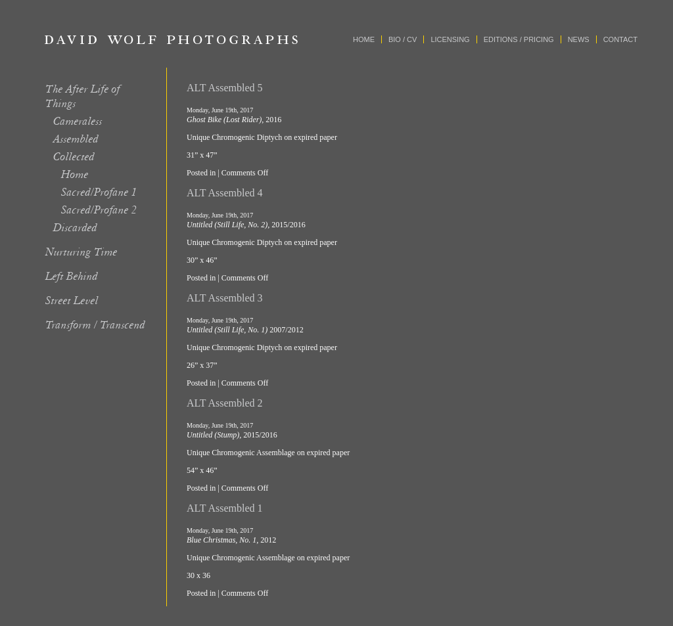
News (579, 39)
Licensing (449, 39)
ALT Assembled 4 (225, 192)
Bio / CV (402, 39)
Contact (620, 39)
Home (364, 39)
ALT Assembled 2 (225, 403)
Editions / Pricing (519, 39)
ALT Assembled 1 (225, 508)
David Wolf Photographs (171, 39)
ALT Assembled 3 (225, 297)
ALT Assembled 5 (225, 87)
